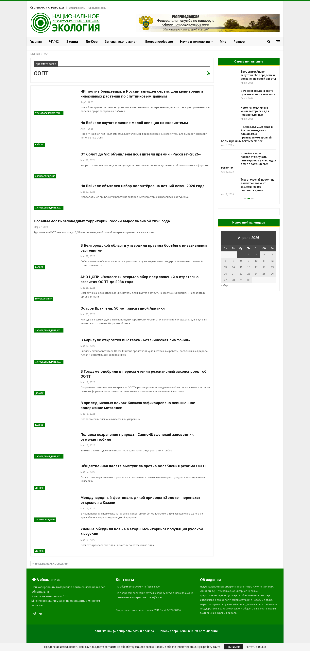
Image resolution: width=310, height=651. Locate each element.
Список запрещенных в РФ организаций (188, 631)
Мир (223, 42)
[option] (248, 133)
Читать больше (256, 646)
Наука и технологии (195, 42)
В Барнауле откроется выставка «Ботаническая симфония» (135, 340)
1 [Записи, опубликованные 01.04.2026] (241, 254)
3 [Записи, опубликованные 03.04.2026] (256, 254)
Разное (239, 42)
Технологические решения (49, 113)
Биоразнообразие (159, 42)
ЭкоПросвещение (45, 176)
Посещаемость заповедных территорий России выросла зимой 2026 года (102, 221)
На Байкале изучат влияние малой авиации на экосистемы (134, 122)
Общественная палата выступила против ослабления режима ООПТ (143, 466)
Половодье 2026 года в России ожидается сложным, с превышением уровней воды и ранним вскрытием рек (247, 134)
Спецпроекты (77, 7)
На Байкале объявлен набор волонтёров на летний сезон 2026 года (142, 186)
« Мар (224, 285)
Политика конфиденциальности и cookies (123, 631)
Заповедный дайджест (48, 208)
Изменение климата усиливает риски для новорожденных (255, 111)
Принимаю (233, 646)
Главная (36, 42)
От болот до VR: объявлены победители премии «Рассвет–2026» (140, 154)
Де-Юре (91, 42)
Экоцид (72, 42)
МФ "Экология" (43, 299)
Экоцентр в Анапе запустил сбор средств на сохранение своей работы (258, 75)
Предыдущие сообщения (50, 563)
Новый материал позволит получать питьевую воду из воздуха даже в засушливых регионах (248, 160)
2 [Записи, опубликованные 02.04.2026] (248, 254)
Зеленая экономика (120, 42)
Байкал (39, 145)
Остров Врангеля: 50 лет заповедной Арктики (122, 308)
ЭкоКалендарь (97, 7)
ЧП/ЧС (54, 42)
